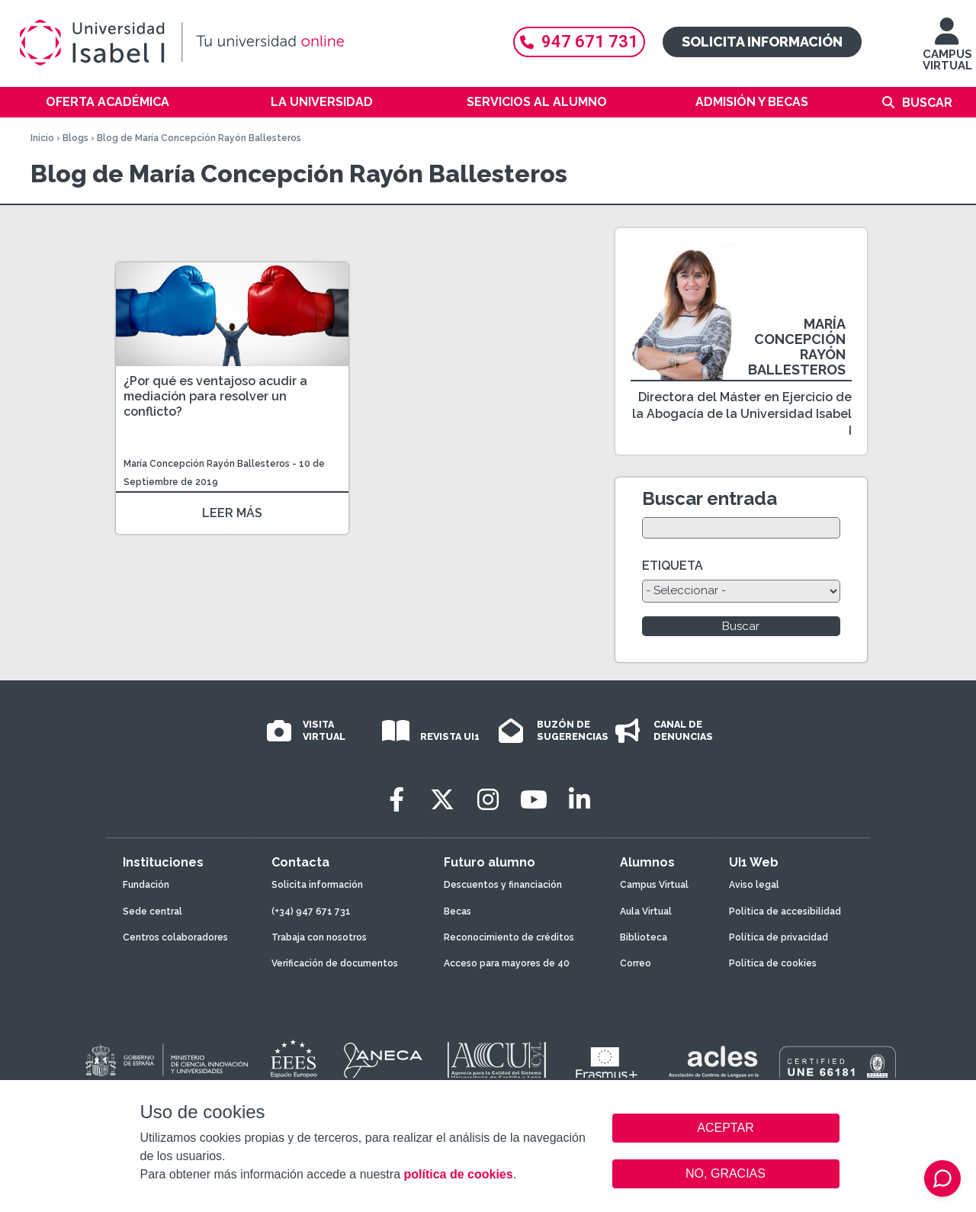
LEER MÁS (232, 513)
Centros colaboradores (175, 937)
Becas (457, 911)
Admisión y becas (751, 102)
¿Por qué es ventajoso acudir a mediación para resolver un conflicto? (215, 396)
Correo (635, 963)
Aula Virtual (646, 911)
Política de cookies (773, 963)
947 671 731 (579, 41)
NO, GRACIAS (725, 1173)
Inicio (42, 138)
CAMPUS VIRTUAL (947, 51)
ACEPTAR (726, 1128)
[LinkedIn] (579, 800)
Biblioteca (643, 937)
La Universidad (322, 102)
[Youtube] (533, 800)
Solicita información (762, 42)
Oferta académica (107, 102)
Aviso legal (754, 884)
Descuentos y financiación (503, 884)
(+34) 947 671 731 (311, 911)
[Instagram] (488, 800)
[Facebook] (396, 800)
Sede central (152, 911)
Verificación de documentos (334, 963)
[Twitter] (442, 800)
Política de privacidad (778, 937)
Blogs (75, 138)
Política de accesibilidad (785, 911)
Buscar (927, 102)
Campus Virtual (654, 884)
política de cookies (457, 1174)
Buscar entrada (709, 498)
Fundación (146, 884)
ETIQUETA (672, 565)
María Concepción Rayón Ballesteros (207, 463)
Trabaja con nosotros (319, 937)
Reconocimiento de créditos (509, 937)
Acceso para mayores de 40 (507, 963)
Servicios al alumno (537, 102)
